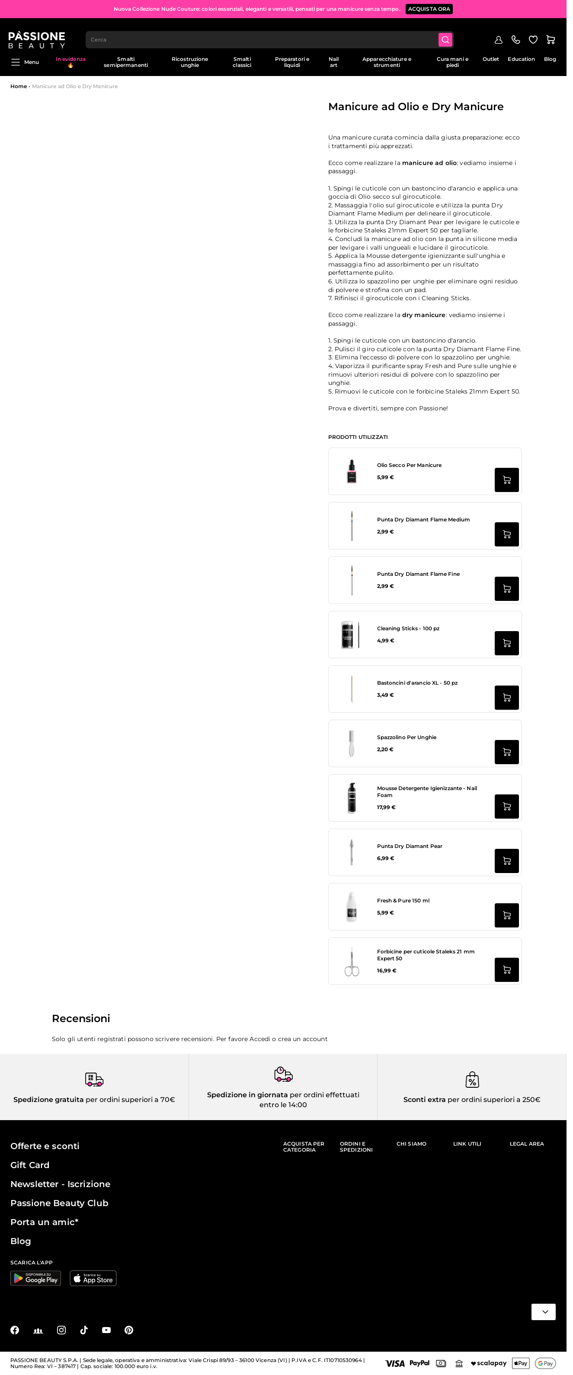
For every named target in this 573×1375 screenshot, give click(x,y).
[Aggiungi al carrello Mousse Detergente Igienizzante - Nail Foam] (507, 806)
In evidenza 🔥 (71, 62)
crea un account (303, 1039)
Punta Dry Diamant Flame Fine (418, 574)
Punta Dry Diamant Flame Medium (424, 519)
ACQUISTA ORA (429, 8)
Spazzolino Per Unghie (407, 737)
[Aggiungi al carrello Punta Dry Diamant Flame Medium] (507, 534)
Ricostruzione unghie (190, 62)
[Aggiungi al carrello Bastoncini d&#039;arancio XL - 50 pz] (507, 698)
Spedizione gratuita (48, 1100)
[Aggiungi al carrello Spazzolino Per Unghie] (507, 752)
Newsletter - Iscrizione (60, 1184)
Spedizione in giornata (247, 1095)
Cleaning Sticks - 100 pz (408, 628)
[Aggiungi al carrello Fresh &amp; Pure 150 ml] (507, 915)
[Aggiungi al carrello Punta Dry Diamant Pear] (507, 861)
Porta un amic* (44, 1222)
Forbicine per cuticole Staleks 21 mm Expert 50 (426, 955)
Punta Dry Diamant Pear (410, 846)
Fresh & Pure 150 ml (403, 900)
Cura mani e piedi (452, 62)
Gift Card (30, 1165)
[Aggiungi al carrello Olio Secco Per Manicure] (507, 480)
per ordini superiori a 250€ (493, 1100)
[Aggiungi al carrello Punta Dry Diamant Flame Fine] (507, 589)
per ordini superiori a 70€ (129, 1100)
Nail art (334, 62)
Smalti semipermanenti (126, 62)
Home (18, 86)
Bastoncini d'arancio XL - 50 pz (417, 683)
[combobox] (272, 32)
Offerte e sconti (45, 1146)
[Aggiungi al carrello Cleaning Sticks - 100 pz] (507, 643)
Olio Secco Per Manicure (409, 465)
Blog (550, 59)
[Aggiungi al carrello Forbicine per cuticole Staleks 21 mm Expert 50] (507, 970)
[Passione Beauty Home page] (38, 32)
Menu (24, 62)
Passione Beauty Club (59, 1203)
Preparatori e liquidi (292, 62)
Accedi (260, 1039)
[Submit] (448, 32)
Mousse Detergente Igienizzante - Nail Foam (427, 791)
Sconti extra (424, 1100)
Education (521, 59)
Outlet (491, 59)
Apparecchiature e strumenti (386, 62)
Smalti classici (242, 62)
